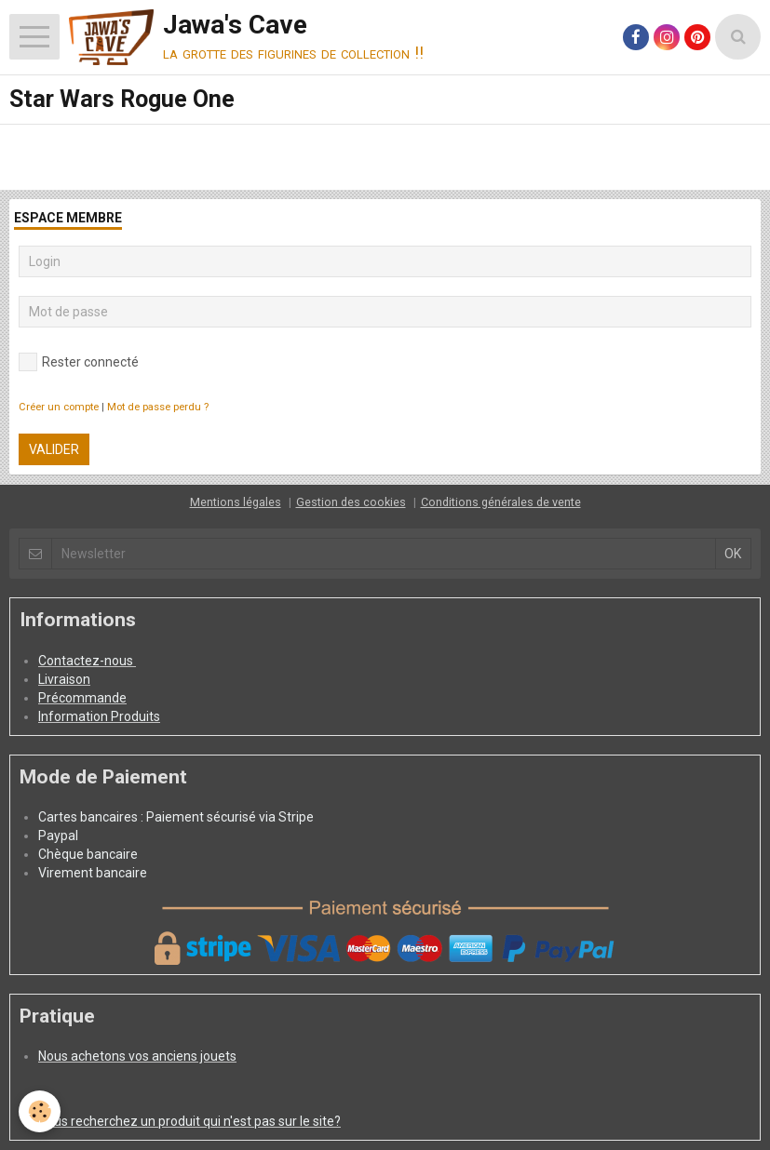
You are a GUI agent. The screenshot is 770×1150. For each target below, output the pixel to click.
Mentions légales (235, 502)
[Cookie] (40, 1111)
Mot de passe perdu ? (158, 407)
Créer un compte (59, 407)
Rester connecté (79, 362)
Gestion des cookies (351, 502)
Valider (54, 449)
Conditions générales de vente (501, 502)
